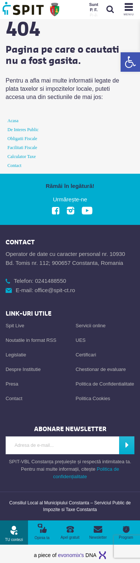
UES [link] (81, 340)
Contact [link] (14, 165)
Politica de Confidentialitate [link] (105, 384)
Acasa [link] (12, 120)
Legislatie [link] (16, 355)
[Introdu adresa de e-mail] (62, 445)
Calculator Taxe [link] (21, 156)
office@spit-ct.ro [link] (55, 290)
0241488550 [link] (50, 281)
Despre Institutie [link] (23, 369)
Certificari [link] (86, 355)
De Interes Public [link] (22, 129)
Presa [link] (12, 384)
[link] (130, 62)
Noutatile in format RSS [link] (31, 340)
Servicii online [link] (91, 325)
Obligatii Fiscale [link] (22, 138)
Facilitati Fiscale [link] (22, 147)
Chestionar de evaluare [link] (101, 369)
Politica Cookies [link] (93, 398)
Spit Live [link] (15, 325)
